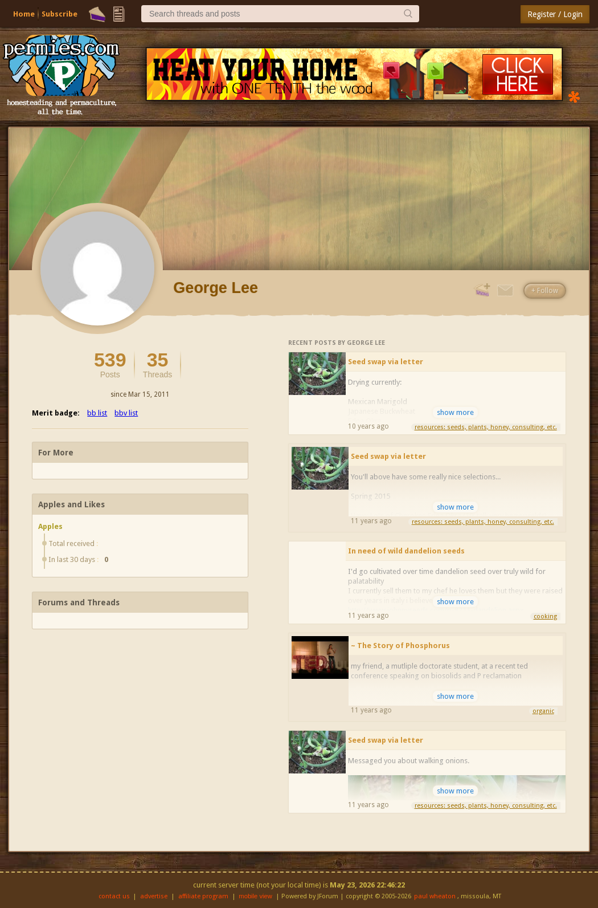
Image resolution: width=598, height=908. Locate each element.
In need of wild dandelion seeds (406, 551)
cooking (545, 616)
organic (543, 711)
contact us (114, 896)
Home (24, 14)
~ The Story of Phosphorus (400, 645)
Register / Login (555, 14)
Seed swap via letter (385, 361)
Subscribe (59, 14)
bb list (97, 413)
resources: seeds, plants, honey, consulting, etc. (486, 427)
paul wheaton (435, 896)
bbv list (126, 413)
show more (455, 412)
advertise (153, 896)
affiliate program (203, 896)
